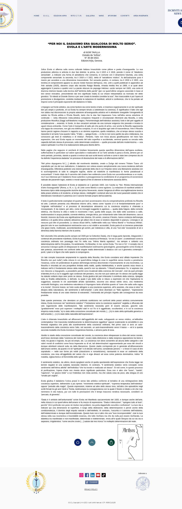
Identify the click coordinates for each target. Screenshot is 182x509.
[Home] (77, 442)
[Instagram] (81, 475)
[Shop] (111, 442)
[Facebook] (87, 475)
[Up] (91, 442)
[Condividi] (91, 482)
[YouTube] (98, 475)
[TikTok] (104, 475)
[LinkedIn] (92, 475)
